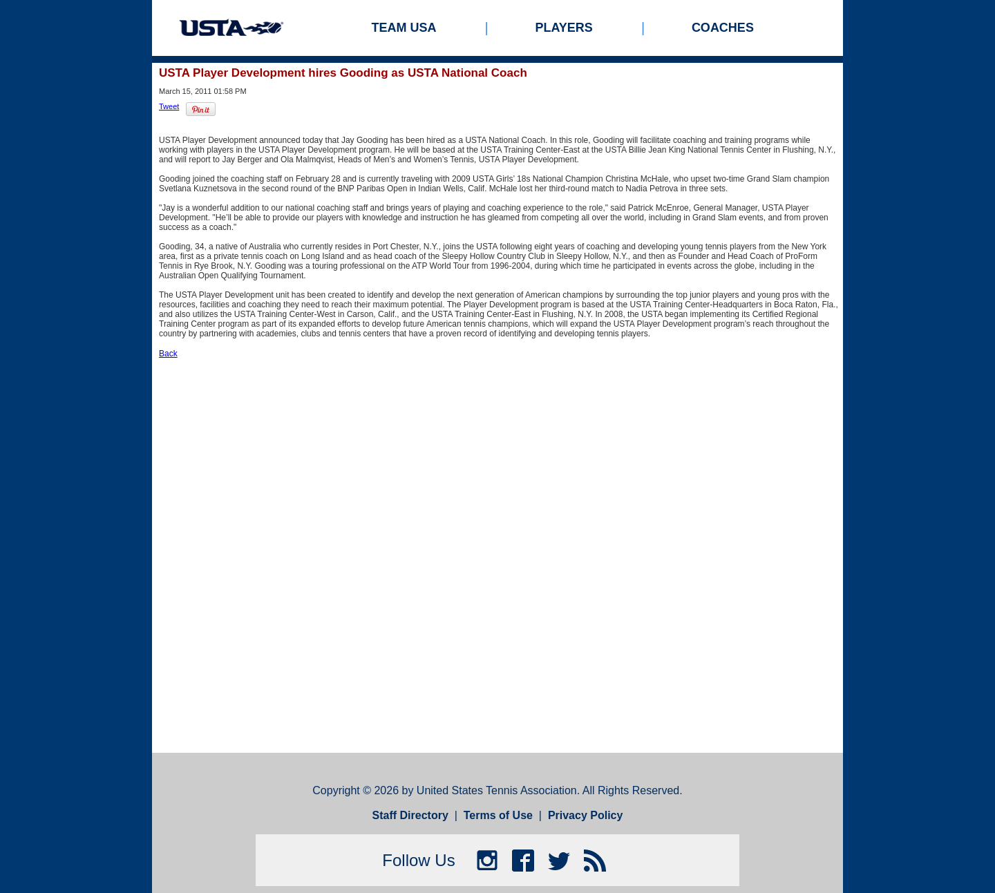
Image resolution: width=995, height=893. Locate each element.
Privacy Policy (585, 815)
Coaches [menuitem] (723, 28)
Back (168, 353)
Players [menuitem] (564, 28)
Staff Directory (410, 815)
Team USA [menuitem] (404, 28)
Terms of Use (498, 815)
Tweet (169, 106)
